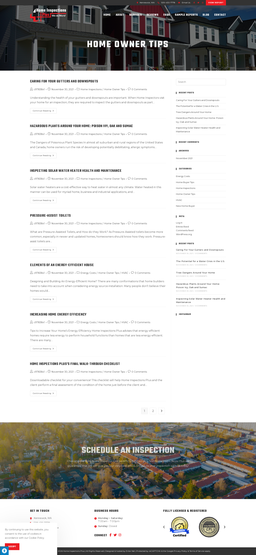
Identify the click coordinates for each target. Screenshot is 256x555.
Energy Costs (88, 272)
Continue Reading (45, 110)
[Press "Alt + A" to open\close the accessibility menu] (4, 550)
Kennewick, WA (145, 2)
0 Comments (139, 89)
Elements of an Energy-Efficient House (62, 265)
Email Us (186, 2)
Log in (179, 222)
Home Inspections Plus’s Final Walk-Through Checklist (75, 364)
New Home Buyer (185, 206)
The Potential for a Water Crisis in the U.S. (197, 106)
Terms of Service (196, 551)
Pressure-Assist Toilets (50, 215)
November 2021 (184, 158)
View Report (216, 3)
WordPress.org (184, 234)
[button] (164, 527)
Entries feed (182, 226)
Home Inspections (91, 89)
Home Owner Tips (114, 89)
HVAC (124, 272)
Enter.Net (130, 551)
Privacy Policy (180, 551)
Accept (12, 546)
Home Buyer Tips (185, 182)
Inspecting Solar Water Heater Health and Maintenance (75, 171)
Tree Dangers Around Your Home (193, 112)
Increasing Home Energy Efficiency (58, 314)
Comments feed (184, 230)
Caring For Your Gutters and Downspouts (64, 81)
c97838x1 (39, 89)
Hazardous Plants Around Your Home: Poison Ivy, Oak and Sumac (81, 126)
